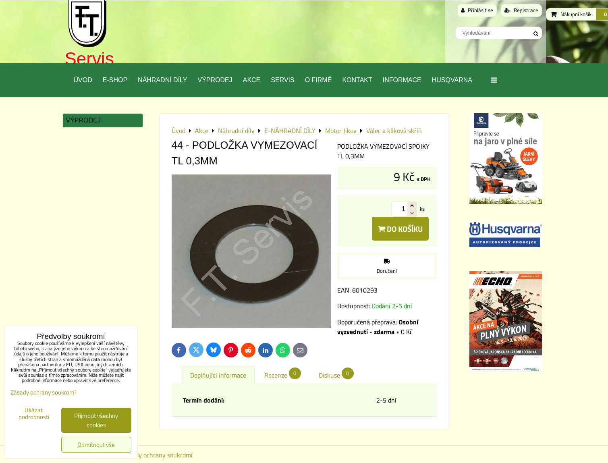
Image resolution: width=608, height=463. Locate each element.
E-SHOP (115, 80)
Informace (402, 80)
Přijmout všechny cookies (96, 420)
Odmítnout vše (96, 444)
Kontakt (357, 80)
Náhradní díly (162, 80)
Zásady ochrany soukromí (157, 455)
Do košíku (400, 229)
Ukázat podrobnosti (34, 413)
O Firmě (318, 80)
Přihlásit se (477, 10)
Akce (252, 80)
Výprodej (214, 80)
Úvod (83, 80)
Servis (89, 59)
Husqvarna (452, 80)
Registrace (521, 10)
